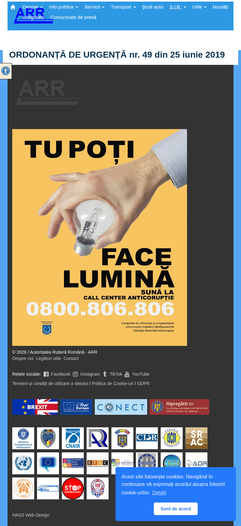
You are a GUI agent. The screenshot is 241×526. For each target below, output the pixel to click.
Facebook (56, 374)
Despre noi (23, 358)
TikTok (111, 374)
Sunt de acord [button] (176, 508)
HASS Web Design (30, 515)
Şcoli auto (152, 6)
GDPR (143, 383)
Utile (199, 6)
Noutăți (220, 6)
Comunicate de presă (73, 17)
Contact (70, 358)
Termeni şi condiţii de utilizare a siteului (50, 383)
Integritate (33, 17)
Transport (123, 6)
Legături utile (48, 358)
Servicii (94, 6)
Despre (33, 6)
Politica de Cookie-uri (112, 383)
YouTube (136, 374)
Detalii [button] (159, 492)
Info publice (63, 6)
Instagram (86, 374)
